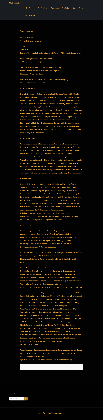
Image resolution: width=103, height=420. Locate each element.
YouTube (65, 8)
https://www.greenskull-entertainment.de (37, 58)
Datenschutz (78, 8)
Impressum (30, 15)
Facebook (55, 8)
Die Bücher (42, 8)
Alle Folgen (30, 8)
